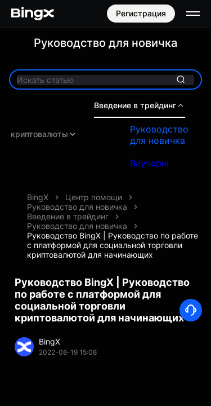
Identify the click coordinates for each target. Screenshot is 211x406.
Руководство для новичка (159, 134)
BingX (37, 197)
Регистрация (141, 13)
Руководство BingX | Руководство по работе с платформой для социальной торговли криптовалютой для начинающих (112, 245)
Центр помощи (93, 197)
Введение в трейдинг (139, 105)
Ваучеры (149, 163)
